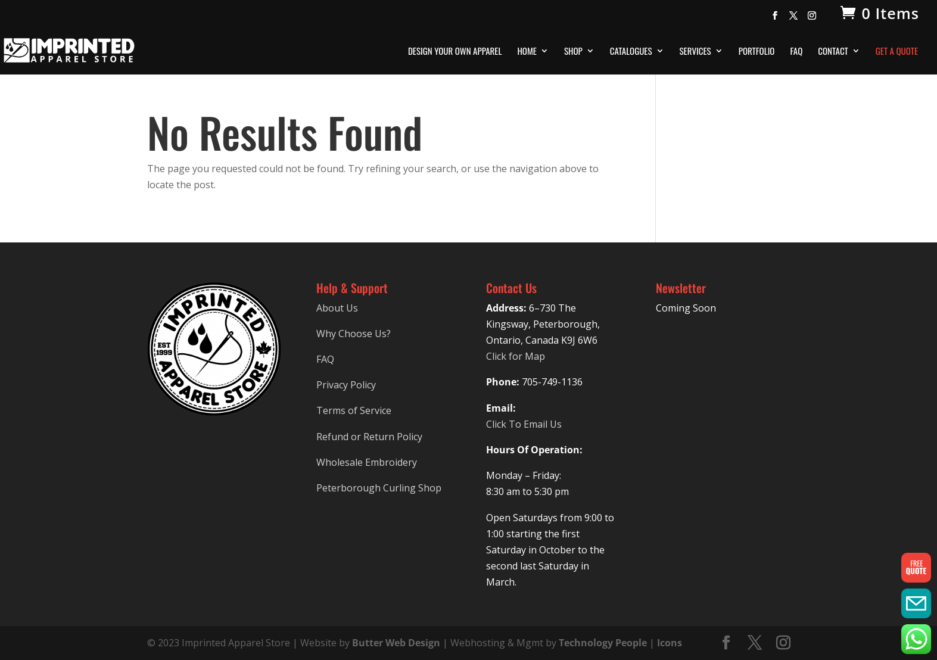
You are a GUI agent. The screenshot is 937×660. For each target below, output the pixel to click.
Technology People (603, 642)
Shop (573, 51)
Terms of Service (353, 410)
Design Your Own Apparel (455, 51)
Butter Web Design (396, 642)
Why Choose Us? (353, 333)
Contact (833, 51)
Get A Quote (897, 51)
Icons (669, 642)
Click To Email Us (524, 424)
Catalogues (631, 51)
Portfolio (757, 51)
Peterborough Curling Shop (378, 487)
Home (527, 51)
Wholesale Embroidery (366, 462)
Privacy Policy (346, 384)
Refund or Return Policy (369, 436)
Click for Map (515, 356)
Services (695, 51)
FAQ (796, 51)
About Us (337, 308)
